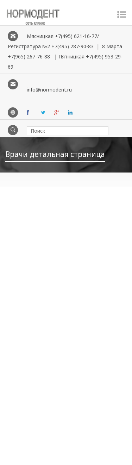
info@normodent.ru (49, 89)
